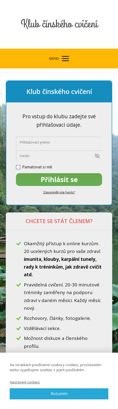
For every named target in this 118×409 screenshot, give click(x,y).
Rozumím (59, 393)
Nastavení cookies (25, 382)
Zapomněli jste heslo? (59, 192)
